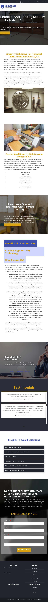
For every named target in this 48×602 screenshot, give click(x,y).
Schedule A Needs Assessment (12, 224)
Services (34, 574)
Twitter (34, 589)
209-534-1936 (41, 2)
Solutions (34, 568)
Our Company (34, 578)
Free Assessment (5, 33)
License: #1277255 (13, 2)
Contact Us (32, 2)
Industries (34, 571)
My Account (23, 2)
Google (34, 592)
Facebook (34, 587)
